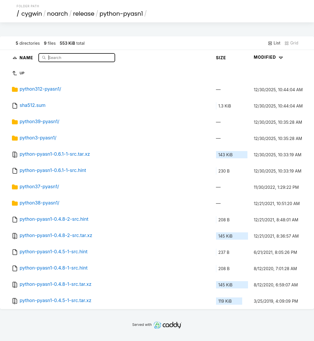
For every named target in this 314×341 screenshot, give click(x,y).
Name (26, 57)
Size (221, 57)
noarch (57, 14)
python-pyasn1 (121, 14)
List (274, 43)
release (83, 14)
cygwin (32, 14)
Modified (269, 57)
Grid (291, 43)
